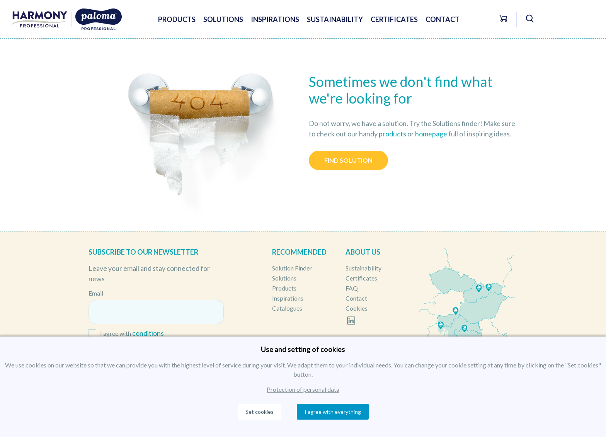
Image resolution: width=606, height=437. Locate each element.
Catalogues (287, 308)
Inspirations (275, 19)
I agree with (132, 333)
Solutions (223, 19)
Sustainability (335, 19)
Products (177, 19)
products (392, 133)
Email (96, 293)
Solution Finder (292, 268)
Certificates (394, 19)
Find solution (348, 160)
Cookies (357, 308)
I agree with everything (333, 411)
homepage (431, 133)
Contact (443, 19)
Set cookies (259, 411)
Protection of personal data (303, 389)
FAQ (352, 288)
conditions (148, 333)
